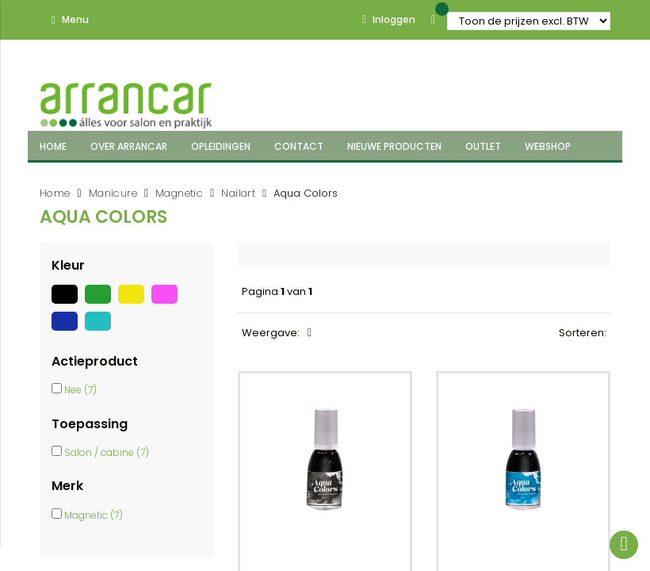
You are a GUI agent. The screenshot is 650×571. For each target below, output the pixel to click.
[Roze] (166, 304)
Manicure (113, 193)
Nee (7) (80, 390)
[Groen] (101, 304)
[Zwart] (68, 304)
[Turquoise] (100, 331)
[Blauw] (68, 331)
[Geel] (134, 304)
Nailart (238, 193)
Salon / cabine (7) (106, 452)
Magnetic (179, 193)
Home (55, 193)
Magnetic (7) (93, 515)
